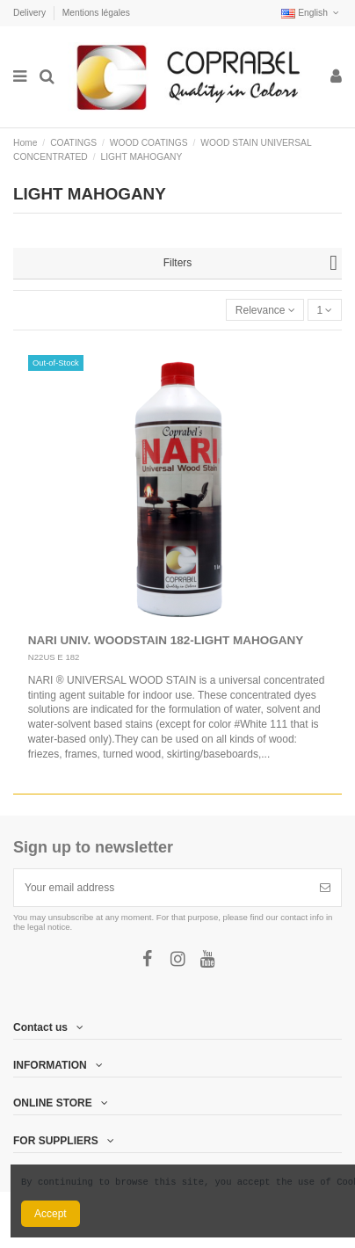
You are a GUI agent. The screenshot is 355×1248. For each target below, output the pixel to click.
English (311, 13)
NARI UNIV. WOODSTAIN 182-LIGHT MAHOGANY (166, 640)
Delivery (30, 13)
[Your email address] (161, 887)
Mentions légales (96, 13)
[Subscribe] (325, 887)
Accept (50, 1214)
